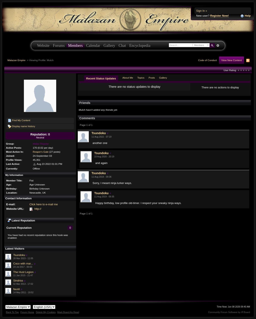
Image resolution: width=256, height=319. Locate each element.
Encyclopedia (139, 45)
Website (43, 45)
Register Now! (219, 15)
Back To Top (12, 312)
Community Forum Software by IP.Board (229, 312)
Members (75, 45)
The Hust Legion (23, 272)
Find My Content (19, 120)
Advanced (217, 45)
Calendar (93, 45)
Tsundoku (19, 255)
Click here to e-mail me (43, 204)
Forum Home (27, 312)
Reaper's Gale (41, 151)
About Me (127, 77)
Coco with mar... (23, 263)
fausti (16, 289)
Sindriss (18, 280)
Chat (122, 45)
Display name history (21, 126)
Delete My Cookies (46, 312)
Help (245, 16)
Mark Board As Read (68, 312)
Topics (140, 77)
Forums (59, 45)
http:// (37, 208)
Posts (152, 77)
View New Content (231, 60)
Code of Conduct (207, 60)
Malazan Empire (16, 60)
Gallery (109, 45)
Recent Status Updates (101, 78)
